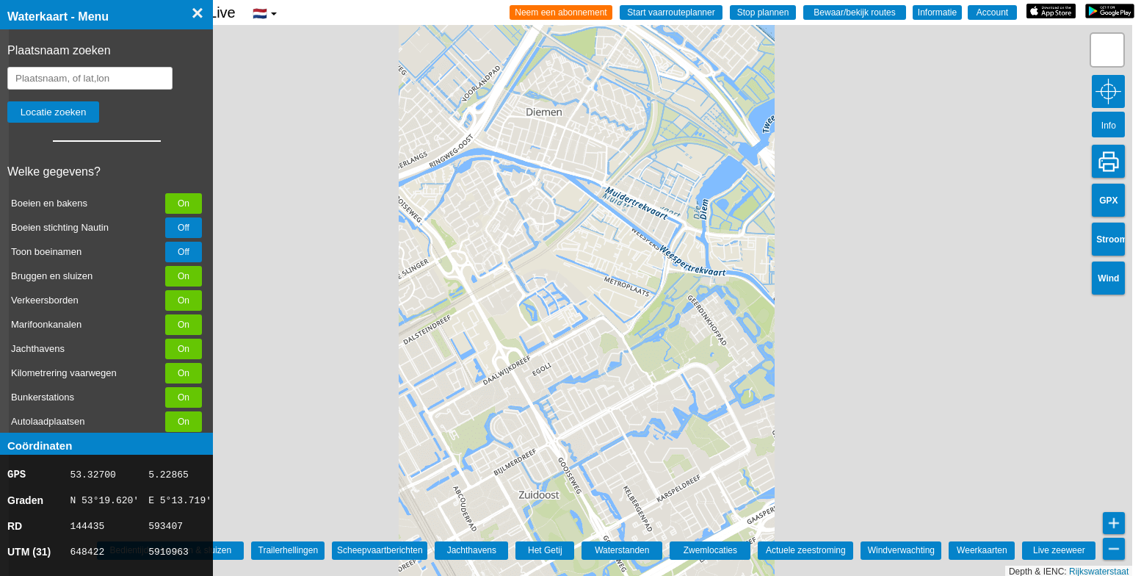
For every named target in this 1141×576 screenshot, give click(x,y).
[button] (1107, 50)
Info (1108, 125)
